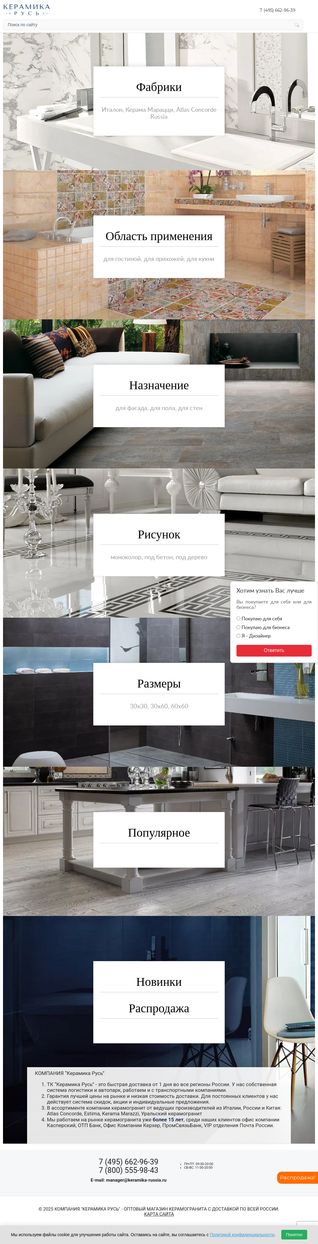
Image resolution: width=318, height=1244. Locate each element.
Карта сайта (159, 1214)
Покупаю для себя (259, 619)
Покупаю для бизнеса (263, 627)
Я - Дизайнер (253, 636)
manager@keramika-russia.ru (136, 1180)
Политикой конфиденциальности (242, 1234)
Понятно (294, 1234)
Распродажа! (297, 1177)
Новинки (159, 982)
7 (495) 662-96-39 (277, 10)
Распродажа (159, 1008)
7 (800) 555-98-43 (128, 1170)
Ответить (274, 650)
